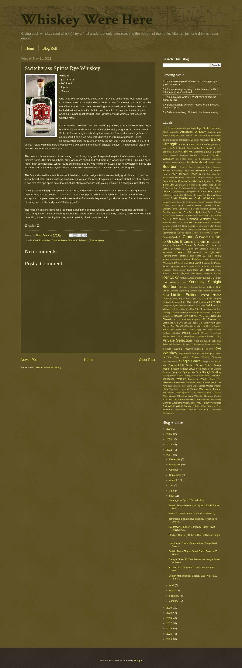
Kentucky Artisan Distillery (191, 278)
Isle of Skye (183, 263)
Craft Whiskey (59, 240)
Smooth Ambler (179, 368)
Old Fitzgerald (194, 319)
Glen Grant (204, 226)
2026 (169, 428)
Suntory (166, 376)
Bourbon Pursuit (187, 167)
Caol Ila (210, 181)
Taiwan (173, 376)
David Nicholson (206, 202)
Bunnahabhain (214, 174)
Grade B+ (176, 237)
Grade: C (73, 240)
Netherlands (168, 316)
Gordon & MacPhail (201, 233)
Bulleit (202, 174)
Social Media (202, 369)
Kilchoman (183, 287)
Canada (182, 181)
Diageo (198, 205)
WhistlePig (177, 403)
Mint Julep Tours (198, 309)
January (173, 600)
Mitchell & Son (186, 313)
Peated (186, 332)
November (175, 464)
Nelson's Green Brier (212, 313)
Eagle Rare (177, 212)
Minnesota (185, 309)
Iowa (205, 259)
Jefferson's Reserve (211, 266)
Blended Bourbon (179, 155)
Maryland (174, 305)
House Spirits (195, 256)
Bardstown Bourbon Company (194, 140)
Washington (168, 392)
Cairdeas (189, 177)
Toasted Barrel (209, 382)
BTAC (174, 174)
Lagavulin (174, 291)
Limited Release (210, 295)
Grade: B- (190, 241)
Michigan (217, 306)
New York (199, 316)
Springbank (188, 372)
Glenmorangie (169, 233)
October (173, 469)
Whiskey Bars (193, 399)
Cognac (167, 191)
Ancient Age (214, 132)
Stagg (198, 372)
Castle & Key (195, 185)
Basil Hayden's (209, 144)
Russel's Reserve (183, 348)
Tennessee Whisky (198, 379)
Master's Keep (187, 305)
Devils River (177, 205)
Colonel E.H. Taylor (209, 191)
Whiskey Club (207, 399)
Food (174, 223)
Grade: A (190, 236)
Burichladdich (168, 178)
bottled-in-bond (197, 162)
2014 (169, 639)
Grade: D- (179, 249)
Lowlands (176, 302)
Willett (171, 406)
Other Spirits (175, 330)
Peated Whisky (200, 333)
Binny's (188, 151)
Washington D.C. (184, 392)
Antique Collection (185, 135)
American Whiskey (193, 131)
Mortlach (197, 312)
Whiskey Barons (177, 399)
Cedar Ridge (207, 185)
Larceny (193, 291)
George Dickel (170, 226)
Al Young (216, 128)
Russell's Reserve (203, 349)
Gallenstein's (215, 223)
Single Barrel (190, 361)
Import (166, 259)
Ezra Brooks (215, 215)
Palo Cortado (188, 330)
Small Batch (204, 365)
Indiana (197, 259)
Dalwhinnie (193, 202)
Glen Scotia (215, 226)
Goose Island (184, 233)
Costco (166, 199)
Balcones (174, 140)
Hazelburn (168, 252)
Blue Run (193, 159)
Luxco (195, 301)
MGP (209, 305)
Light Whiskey (204, 291)
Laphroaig (184, 291)
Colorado (167, 195)
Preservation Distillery (195, 336)
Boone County (178, 163)
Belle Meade (179, 148)
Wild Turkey (202, 402)
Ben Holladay (193, 148)
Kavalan (217, 273)
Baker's (166, 140)
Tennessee (215, 375)
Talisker (179, 376)
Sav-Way (199, 353)
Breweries (189, 171)
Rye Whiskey (97, 240)
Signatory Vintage (170, 362)
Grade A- (216, 232)
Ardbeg (206, 135)
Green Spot (215, 249)
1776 (165, 128)
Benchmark (206, 148)
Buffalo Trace (188, 174)
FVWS (206, 223)
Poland (174, 336)
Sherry (205, 357)
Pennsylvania (215, 333)
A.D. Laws (191, 128)
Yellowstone (168, 413)
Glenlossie (216, 229)
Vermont (185, 389)
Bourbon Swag (204, 167)
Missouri (83, 240)
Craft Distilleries (41, 240)
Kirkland (210, 287)
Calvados (208, 177)
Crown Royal (169, 202)
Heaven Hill (183, 252)
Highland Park (170, 256)
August (173, 480)
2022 (169, 449)
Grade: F (204, 249)
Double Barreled (200, 209)
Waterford (198, 393)
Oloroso (166, 326)
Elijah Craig (201, 212)
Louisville (167, 302)
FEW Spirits (179, 219)
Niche (207, 316)
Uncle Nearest (199, 386)
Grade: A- (205, 237)
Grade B (167, 237)
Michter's (167, 309)
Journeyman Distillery (201, 273)
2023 (169, 444)
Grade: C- (190, 245)
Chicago (204, 188)
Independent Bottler (180, 259)
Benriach (217, 148)
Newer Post (29, 360)
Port (180, 336)
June (172, 490)
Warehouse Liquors (210, 389)
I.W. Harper (207, 256)
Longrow (217, 298)
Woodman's (204, 409)
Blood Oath (181, 159)
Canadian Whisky (197, 181)
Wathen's (208, 392)
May (172, 495)
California (198, 177)
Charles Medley (170, 188)
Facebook (167, 219)
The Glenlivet (178, 382)
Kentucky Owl (177, 282)
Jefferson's (194, 266)
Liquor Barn (184, 299)
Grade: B (175, 241)
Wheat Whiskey (185, 396)
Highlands (183, 256)
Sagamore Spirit (186, 353)
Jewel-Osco (192, 270)
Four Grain (183, 223)
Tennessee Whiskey (174, 379)
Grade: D (168, 249)
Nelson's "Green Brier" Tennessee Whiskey (192, 513)
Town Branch (174, 386)
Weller (217, 392)
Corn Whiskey (214, 195)
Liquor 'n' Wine (170, 298)
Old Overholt (180, 323)
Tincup (199, 382)
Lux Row (186, 301)
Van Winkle (174, 389)
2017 (169, 623)
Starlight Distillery (211, 372)
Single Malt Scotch (181, 365)
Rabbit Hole (216, 341)
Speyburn (167, 372)
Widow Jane (189, 403)
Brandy (166, 171)
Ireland (213, 259)
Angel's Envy (169, 135)
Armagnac (216, 135)
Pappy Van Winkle (204, 330)
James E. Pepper (212, 263)
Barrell (182, 144)
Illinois (217, 255)
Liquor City (196, 299)
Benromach (168, 152)
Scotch (185, 357)
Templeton (204, 375)
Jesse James (179, 270)
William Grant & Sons (211, 406)
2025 (169, 434)
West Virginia (169, 396)
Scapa (176, 357)
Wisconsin (168, 409)
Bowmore (217, 167)
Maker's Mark (214, 301)
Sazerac (167, 357)
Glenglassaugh (194, 229)
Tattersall (194, 376)
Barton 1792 (194, 144)
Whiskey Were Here (87, 19)
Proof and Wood (201, 341)
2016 (169, 628)
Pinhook (166, 336)
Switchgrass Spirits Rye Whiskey (186, 500)
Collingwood (191, 192)
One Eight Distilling (180, 326)
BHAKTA (178, 152)
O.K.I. (174, 319)
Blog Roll (49, 48)
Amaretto (174, 132)
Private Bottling (214, 336)
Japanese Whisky (179, 266)
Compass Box (199, 195)
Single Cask (208, 362)
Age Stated (203, 128)
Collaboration (178, 192)
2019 (169, 612)
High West (215, 252)
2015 (169, 633)
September (175, 475)
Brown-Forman (204, 170)
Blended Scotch (199, 155)
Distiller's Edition (212, 205)
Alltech (165, 132)
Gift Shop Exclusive (188, 226)
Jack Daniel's (196, 262)
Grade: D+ (192, 249)
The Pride (190, 382)
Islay (174, 262)
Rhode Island (210, 344)
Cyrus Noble (182, 202)
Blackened (198, 152)
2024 (169, 439)
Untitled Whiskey (213, 386)
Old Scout (216, 323)
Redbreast (177, 344)
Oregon (202, 326)
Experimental (202, 216)
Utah (165, 389)
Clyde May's (215, 188)
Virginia (194, 389)
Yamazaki (217, 410)
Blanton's (209, 151)
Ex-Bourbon (190, 216)
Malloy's (166, 306)
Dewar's (189, 205)
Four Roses (195, 222)
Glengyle (206, 229)
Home (30, 48)
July (171, 485)
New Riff (188, 315)
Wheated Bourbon (203, 396)
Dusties (166, 212)
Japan (166, 266)
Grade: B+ (204, 241)
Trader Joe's (186, 386)
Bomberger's (204, 159)
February (174, 595)
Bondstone (216, 159)
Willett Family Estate (187, 406)
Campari (217, 178)
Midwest (176, 309)
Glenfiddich (180, 229)
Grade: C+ (203, 245)
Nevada (178, 315)
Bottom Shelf (215, 163)
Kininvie (202, 287)
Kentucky (171, 277)
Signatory (216, 357)
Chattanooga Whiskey (189, 188)
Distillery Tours (170, 209)
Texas (212, 379)
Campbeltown (170, 181)
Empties (211, 212)
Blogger (138, 660)
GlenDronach (168, 229)
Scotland (196, 357)
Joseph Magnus (180, 273)
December (175, 459)
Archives (198, 135)
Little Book (207, 299)
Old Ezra (182, 319)
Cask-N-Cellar (181, 185)
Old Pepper (193, 323)
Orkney (209, 326)
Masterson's (200, 306)
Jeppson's (167, 270)
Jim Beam (207, 269)
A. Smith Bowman (177, 128)
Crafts (218, 199)
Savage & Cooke (213, 353)
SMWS (192, 369)
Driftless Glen (215, 209)
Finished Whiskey (199, 218)
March (173, 590)
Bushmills (179, 177)
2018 (169, 618)
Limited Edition (184, 294)
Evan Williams (177, 215)
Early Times (189, 212)
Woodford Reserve (185, 409)
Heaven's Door (200, 252)
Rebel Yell (167, 344)
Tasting (187, 376)
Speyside (177, 372)
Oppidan (194, 326)
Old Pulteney (204, 323)
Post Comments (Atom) (48, 367)
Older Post (147, 360)
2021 (169, 455)
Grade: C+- (216, 245)
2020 (169, 607)
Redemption (188, 344)
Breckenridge (177, 171)
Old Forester (209, 319)
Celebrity (217, 185)
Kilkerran (193, 287)
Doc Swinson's (185, 209)
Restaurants (199, 344)
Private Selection (177, 340)
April (172, 585)
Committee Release (182, 195)
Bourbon (170, 166)
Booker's (166, 163)
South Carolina (214, 369)
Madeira (202, 302)
